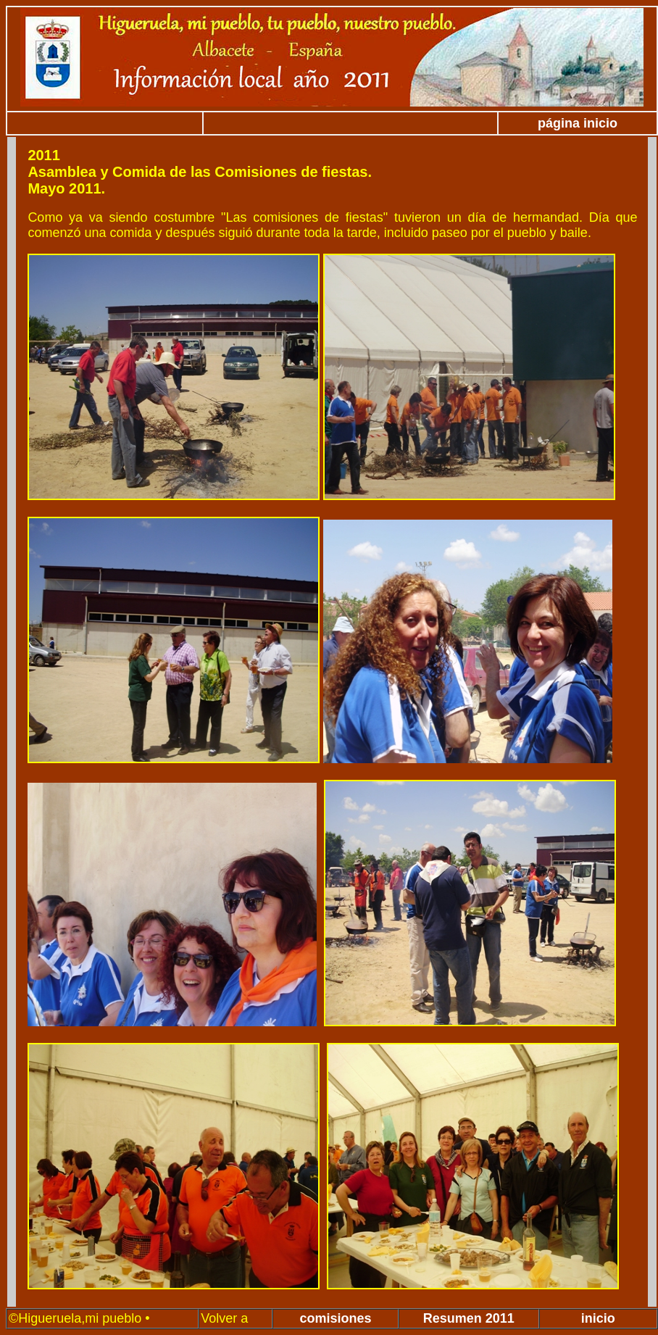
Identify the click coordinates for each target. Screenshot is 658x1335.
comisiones (336, 1318)
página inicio (577, 123)
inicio (598, 1318)
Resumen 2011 (469, 1318)
